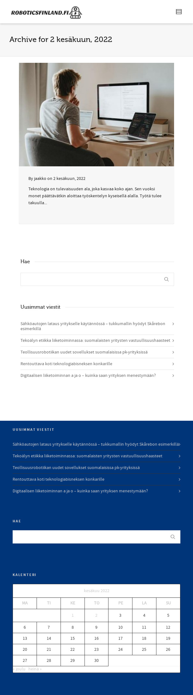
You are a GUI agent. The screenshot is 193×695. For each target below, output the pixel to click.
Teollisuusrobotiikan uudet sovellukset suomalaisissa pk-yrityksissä (84, 352)
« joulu (19, 669)
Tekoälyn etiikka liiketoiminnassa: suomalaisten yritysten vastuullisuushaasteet (95, 340)
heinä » (35, 669)
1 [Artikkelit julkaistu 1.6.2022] (73, 615)
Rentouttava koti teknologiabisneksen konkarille (66, 364)
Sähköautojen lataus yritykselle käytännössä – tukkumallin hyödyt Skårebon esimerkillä (92, 326)
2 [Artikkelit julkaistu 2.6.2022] (96, 615)
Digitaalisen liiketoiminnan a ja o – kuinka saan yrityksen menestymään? (88, 375)
